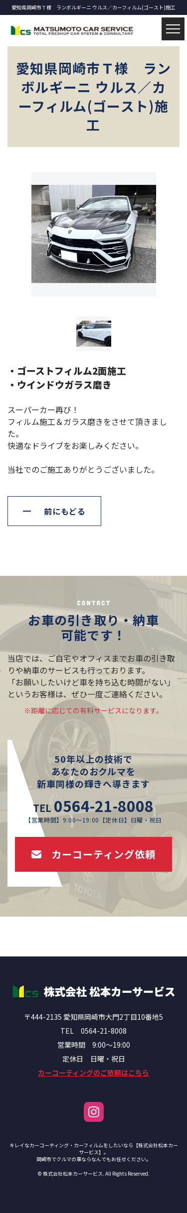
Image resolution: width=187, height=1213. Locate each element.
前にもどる (65, 511)
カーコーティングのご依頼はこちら (93, 1073)
